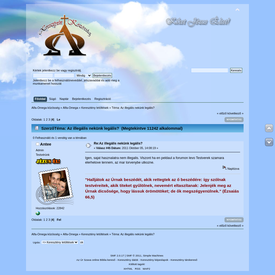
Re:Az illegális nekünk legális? (118, 143)
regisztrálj (74, 70)
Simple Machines (153, 255)
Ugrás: (36, 242)
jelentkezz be (51, 70)
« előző (222, 113)
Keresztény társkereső (184, 259)
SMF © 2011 (134, 255)
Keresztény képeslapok (154, 259)
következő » (235, 113)
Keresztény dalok (128, 259)
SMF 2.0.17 (117, 255)
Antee (45, 144)
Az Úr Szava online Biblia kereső (96, 259)
